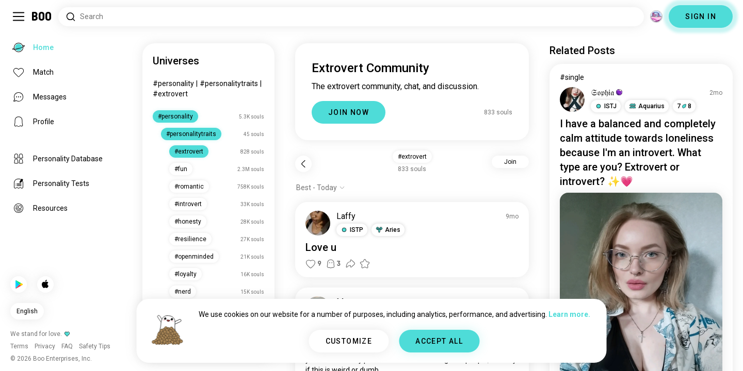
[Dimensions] (656, 16)
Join (510, 161)
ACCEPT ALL (439, 341)
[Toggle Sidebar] (18, 16)
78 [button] (684, 106)
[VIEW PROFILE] (317, 223)
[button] (351, 230)
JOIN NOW (348, 112)
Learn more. (569, 314)
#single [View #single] (572, 77)
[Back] (303, 164)
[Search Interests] (351, 16)
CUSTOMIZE (349, 341)
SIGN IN (700, 16)
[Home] (42, 16)
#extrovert (170, 94)
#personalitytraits (229, 83)
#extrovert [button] (412, 156)
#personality (173, 83)
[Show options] (320, 187)
